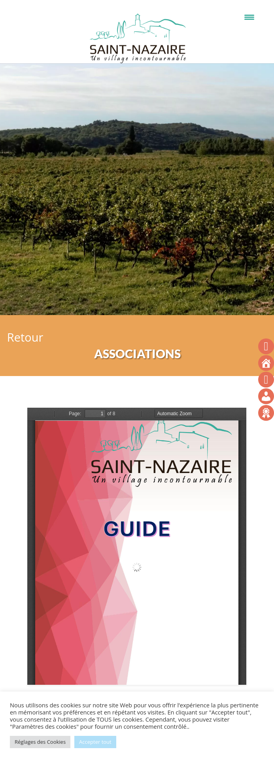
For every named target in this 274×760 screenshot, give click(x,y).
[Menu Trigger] (249, 17)
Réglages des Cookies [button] (40, 741)
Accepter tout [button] (95, 741)
